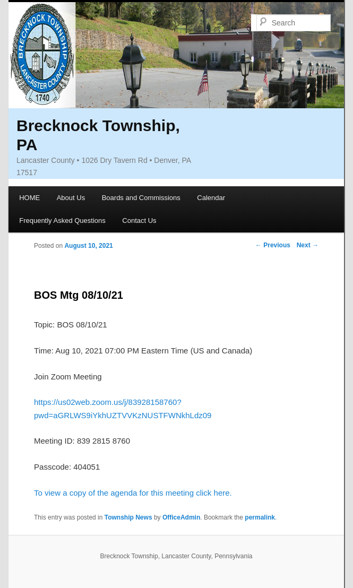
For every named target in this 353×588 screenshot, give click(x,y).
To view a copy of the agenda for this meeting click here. (133, 492)
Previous (272, 245)
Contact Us (139, 220)
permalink (260, 517)
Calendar (211, 198)
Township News (128, 517)
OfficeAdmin (181, 517)
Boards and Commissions (141, 198)
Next (307, 245)
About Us (71, 198)
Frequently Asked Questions (62, 220)
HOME (29, 198)
